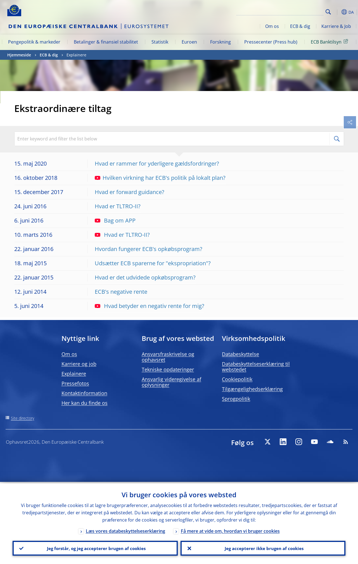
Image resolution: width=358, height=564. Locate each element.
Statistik (159, 42)
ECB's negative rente (121, 291)
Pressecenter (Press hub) (270, 42)
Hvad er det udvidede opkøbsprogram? (145, 277)
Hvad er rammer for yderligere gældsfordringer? (157, 163)
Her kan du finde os (84, 403)
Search (328, 12)
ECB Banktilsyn (330, 41)
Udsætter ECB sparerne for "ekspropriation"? (153, 263)
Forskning (220, 42)
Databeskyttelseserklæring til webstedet (256, 366)
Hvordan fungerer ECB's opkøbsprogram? (148, 249)
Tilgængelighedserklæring (252, 389)
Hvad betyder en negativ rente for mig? (149, 306)
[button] (337, 12)
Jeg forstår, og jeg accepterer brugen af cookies (95, 547)
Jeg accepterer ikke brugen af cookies (263, 547)
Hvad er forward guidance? (129, 192)
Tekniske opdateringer (168, 369)
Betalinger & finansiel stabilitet (106, 42)
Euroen (189, 42)
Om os (272, 26)
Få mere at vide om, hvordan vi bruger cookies (230, 530)
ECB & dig (300, 26)
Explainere (73, 373)
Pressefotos (75, 383)
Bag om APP (115, 220)
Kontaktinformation (84, 393)
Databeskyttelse (240, 354)
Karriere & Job (336, 26)
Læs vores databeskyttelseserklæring (125, 530)
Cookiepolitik (237, 379)
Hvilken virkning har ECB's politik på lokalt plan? (160, 177)
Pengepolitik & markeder (34, 42)
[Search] (296, 11)
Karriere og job (78, 363)
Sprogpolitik (236, 398)
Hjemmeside (19, 55)
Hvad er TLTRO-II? (118, 206)
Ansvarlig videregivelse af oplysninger (171, 382)
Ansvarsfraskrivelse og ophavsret (168, 357)
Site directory (22, 418)
